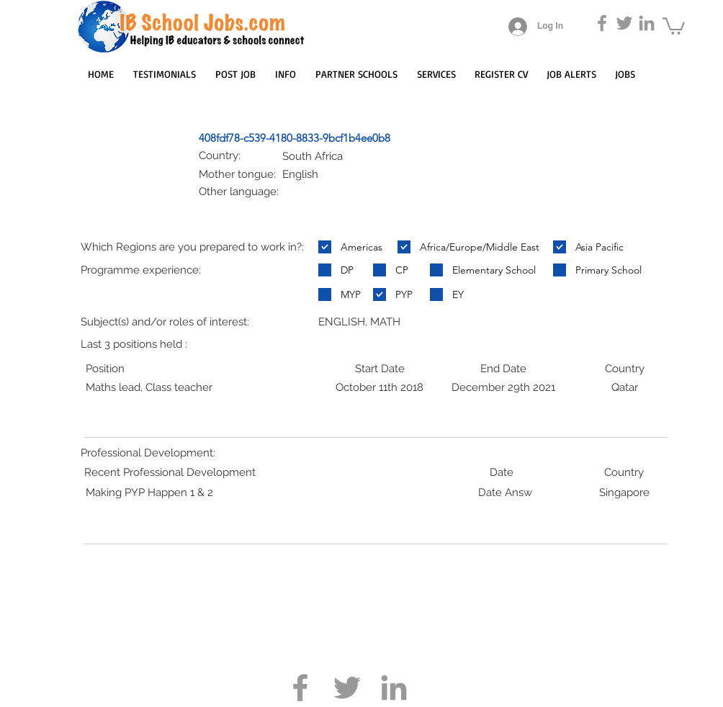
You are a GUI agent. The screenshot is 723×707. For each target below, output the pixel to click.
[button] (674, 25)
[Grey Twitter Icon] (624, 23)
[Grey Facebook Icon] (602, 23)
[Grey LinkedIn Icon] (646, 23)
